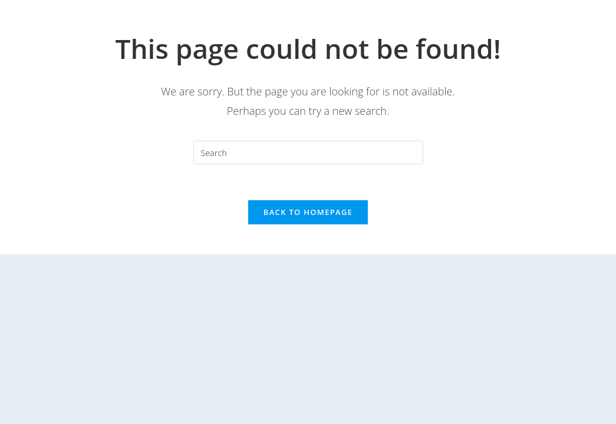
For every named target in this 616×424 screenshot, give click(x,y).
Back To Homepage (308, 212)
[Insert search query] (308, 152)
